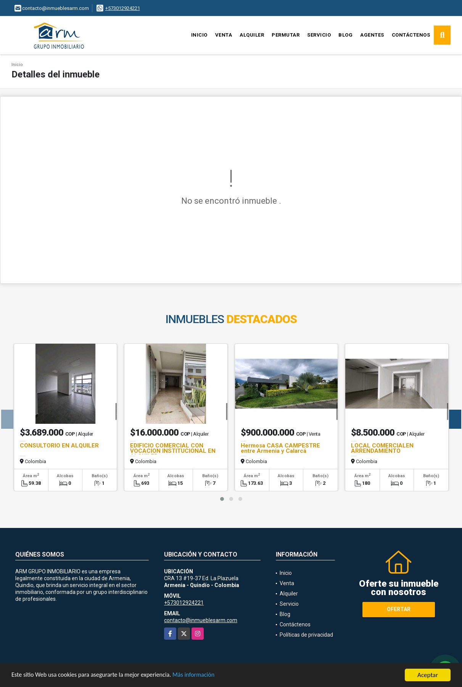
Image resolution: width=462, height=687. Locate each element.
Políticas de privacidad (306, 635)
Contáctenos (411, 35)
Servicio (319, 35)
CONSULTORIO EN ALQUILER (59, 445)
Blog (345, 35)
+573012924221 (122, 8)
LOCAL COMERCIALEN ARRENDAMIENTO (382, 448)
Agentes (372, 35)
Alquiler (252, 35)
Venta (223, 35)
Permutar (285, 35)
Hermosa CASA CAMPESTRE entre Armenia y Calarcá (280, 448)
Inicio (199, 35)
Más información (203, 677)
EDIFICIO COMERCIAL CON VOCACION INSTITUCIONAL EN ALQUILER (173, 451)
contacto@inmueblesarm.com (200, 620)
